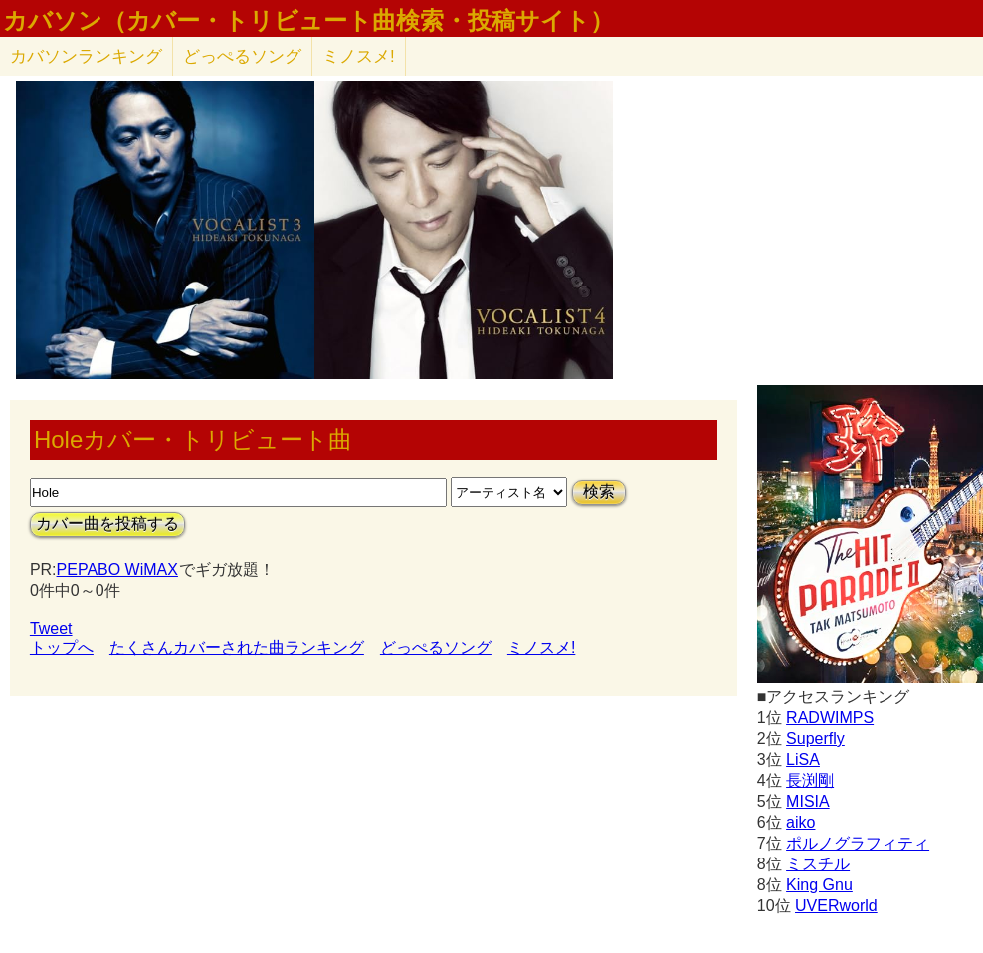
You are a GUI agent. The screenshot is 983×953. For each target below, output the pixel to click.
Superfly (815, 738)
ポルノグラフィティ (857, 843)
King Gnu (819, 884)
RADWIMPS (830, 717)
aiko (800, 822)
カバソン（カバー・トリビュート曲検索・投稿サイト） (308, 21)
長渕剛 (810, 780)
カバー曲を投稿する (107, 523)
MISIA (808, 801)
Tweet (51, 628)
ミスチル (818, 864)
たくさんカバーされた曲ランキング (236, 647)
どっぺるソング (242, 56)
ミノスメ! (358, 56)
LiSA (803, 759)
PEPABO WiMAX (117, 569)
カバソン (86, 56)
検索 (599, 491)
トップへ (62, 647)
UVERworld (836, 905)
